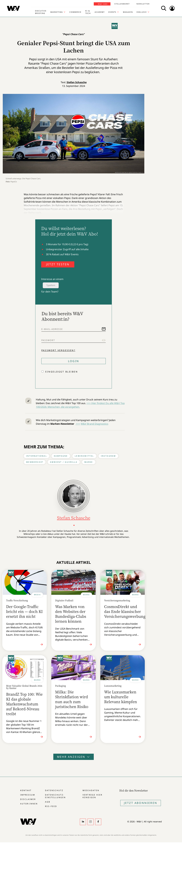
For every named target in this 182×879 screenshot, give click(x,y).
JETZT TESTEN (57, 264)
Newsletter (143, 4)
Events (112, 12)
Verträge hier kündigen (92, 796)
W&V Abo (103, 4)
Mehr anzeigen (73, 757)
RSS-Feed (51, 806)
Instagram (108, 456)
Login (73, 361)
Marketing (56, 12)
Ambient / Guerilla (63, 462)
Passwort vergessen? (58, 350)
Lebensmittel (84, 456)
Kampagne (61, 456)
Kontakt (26, 790)
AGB (47, 802)
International (36, 456)
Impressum (27, 795)
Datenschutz (54, 790)
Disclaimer (28, 799)
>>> (77, 423)
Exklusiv (142, 12)
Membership (34, 462)
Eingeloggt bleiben (61, 371)
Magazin (128, 12)
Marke (88, 462)
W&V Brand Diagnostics (94, 423)
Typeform (50, 285)
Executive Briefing (40, 12)
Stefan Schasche (77, 82)
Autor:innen (29, 803)
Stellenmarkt (122, 4)
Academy (100, 12)
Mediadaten (91, 790)
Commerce (75, 12)
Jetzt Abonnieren (140, 803)
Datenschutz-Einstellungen (55, 796)
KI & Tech (88, 12)
